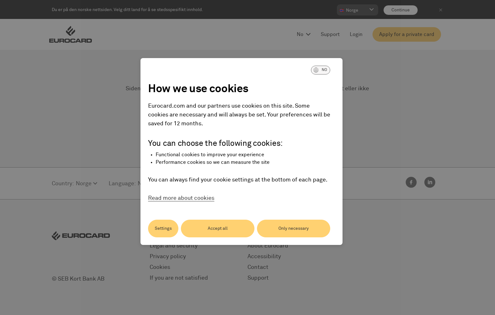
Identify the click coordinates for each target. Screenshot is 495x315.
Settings (163, 228)
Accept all (218, 228)
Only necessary (293, 228)
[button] (320, 70)
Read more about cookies (181, 198)
